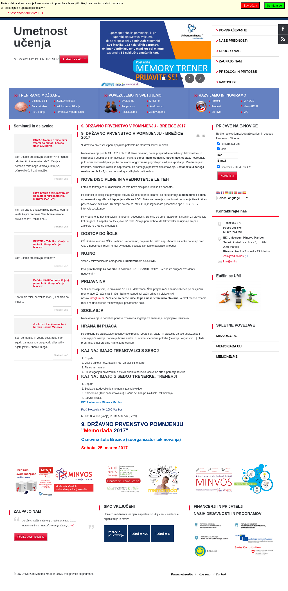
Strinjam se (274, 5)
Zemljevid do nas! (235, 257)
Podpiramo (128, 106)
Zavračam (250, 5)
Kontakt (221, 576)
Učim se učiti (39, 101)
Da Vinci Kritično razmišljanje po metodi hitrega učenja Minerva (51, 284)
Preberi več (61, 180)
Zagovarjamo (157, 112)
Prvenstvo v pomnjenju (70, 112)
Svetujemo (128, 101)
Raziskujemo (129, 112)
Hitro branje (38, 112)
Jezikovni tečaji (65, 101)
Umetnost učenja (41, 36)
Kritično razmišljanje (68, 106)
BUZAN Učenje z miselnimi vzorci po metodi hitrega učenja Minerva (50, 144)
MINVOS (248, 101)
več (72, 527)
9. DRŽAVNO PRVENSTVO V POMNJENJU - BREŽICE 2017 (133, 127)
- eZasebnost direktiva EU (24, 13)
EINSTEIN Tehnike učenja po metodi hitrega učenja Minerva (51, 245)
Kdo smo (204, 576)
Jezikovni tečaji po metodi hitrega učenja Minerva (49, 326)
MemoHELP (250, 106)
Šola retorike (39, 106)
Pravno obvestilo (182, 576)
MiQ (245, 112)
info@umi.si (97, 299)
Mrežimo (154, 101)
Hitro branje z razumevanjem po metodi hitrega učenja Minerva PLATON (51, 196)
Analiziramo (156, 106)
